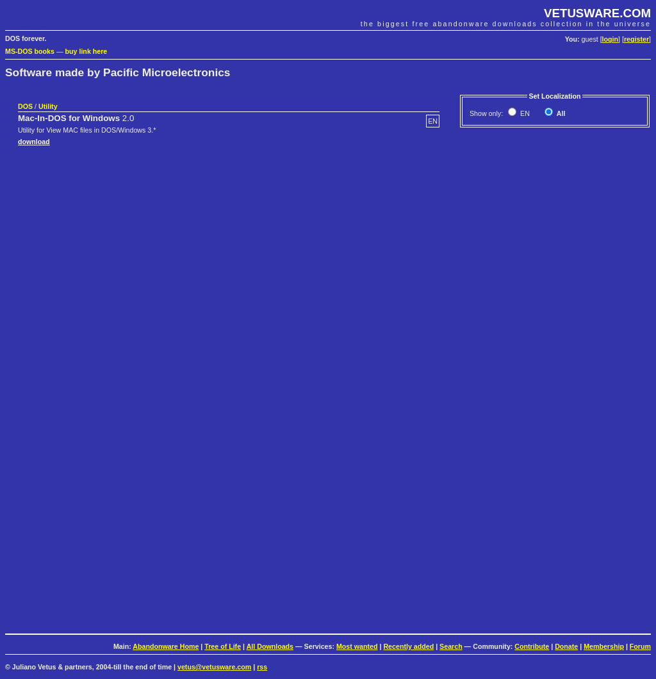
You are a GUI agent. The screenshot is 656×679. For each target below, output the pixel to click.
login (610, 39)
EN (524, 113)
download (34, 141)
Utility (48, 106)
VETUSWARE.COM (597, 13)
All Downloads (270, 646)
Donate (566, 646)
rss (262, 667)
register (636, 39)
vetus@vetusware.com (214, 667)
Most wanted (357, 646)
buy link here (86, 51)
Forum (640, 646)
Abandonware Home (166, 646)
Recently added (408, 646)
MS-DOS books (29, 51)
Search (451, 646)
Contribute (531, 646)
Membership (604, 646)
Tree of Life (222, 646)
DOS (25, 106)
